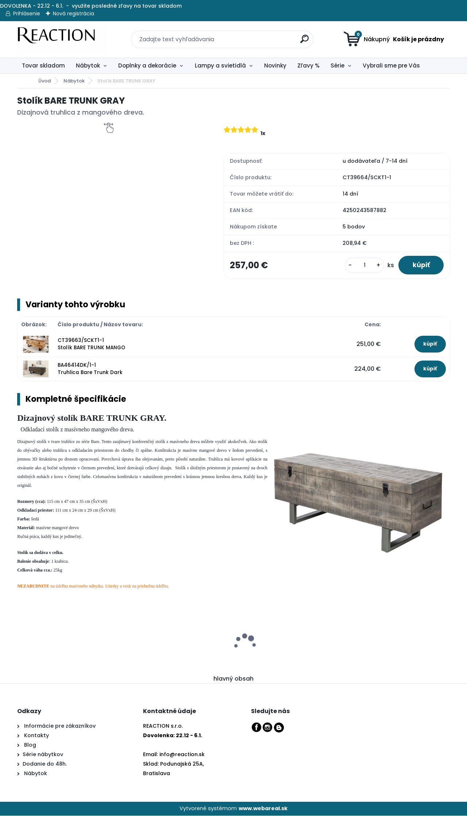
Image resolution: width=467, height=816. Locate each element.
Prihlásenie (26, 13)
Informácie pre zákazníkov (59, 726)
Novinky (275, 65)
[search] (300, 35)
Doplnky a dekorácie (147, 65)
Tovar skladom (43, 65)
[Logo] (62, 39)
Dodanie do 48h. (45, 764)
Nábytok (88, 65)
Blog (29, 745)
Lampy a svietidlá (220, 65)
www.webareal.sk (263, 809)
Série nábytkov (43, 755)
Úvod (44, 80)
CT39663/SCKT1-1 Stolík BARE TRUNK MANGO (91, 344)
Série (337, 65)
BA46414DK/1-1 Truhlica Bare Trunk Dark (90, 369)
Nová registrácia (73, 13)
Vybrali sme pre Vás (391, 65)
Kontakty (36, 736)
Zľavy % (308, 65)
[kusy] (363, 265)
